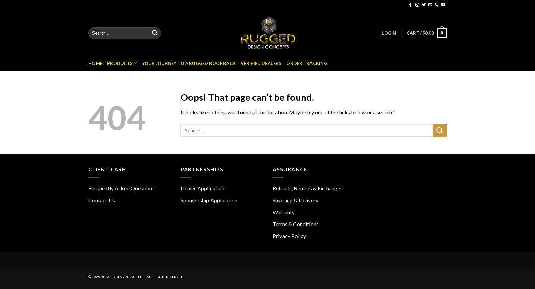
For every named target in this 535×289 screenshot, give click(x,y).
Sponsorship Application (208, 200)
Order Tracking (307, 63)
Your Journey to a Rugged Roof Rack (189, 63)
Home (95, 63)
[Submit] (154, 33)
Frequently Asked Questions (121, 188)
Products (122, 63)
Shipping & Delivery (295, 200)
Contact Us (101, 200)
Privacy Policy (289, 236)
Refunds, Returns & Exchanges (308, 188)
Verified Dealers (261, 63)
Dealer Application (202, 188)
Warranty (284, 212)
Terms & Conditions (296, 224)
